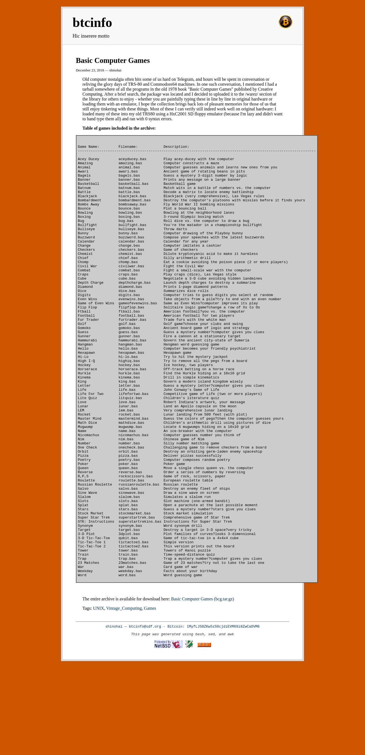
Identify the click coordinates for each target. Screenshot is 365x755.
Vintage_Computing (124, 695)
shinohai (113, 714)
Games (150, 695)
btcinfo (92, 22)
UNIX (98, 695)
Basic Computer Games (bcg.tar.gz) (202, 686)
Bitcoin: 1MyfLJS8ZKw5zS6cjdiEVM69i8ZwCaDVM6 (213, 714)
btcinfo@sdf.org (145, 714)
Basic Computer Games (113, 60)
